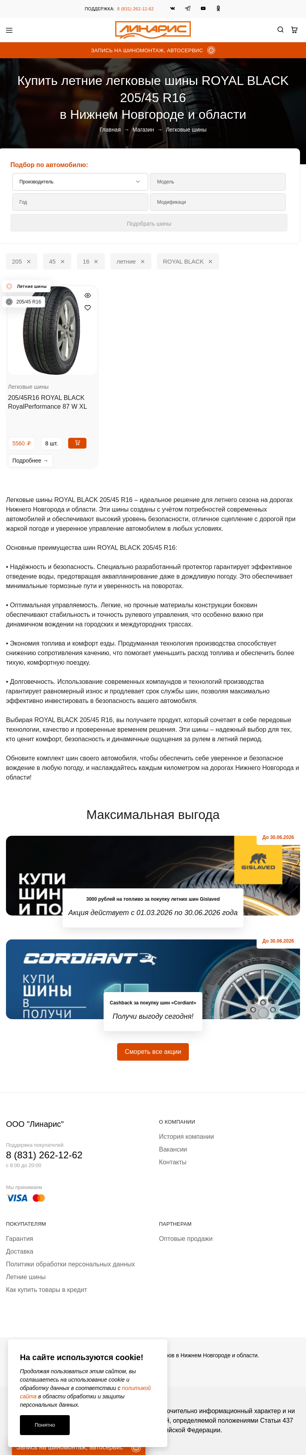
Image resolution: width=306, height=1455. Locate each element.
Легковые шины (28, 387)
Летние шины (25, 1277)
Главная (110, 129)
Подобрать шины (149, 224)
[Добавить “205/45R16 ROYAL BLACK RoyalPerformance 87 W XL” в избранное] (87, 308)
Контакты (172, 1162)
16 (91, 261)
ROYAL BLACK (188, 261)
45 (57, 261)
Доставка (19, 1251)
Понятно (45, 1425)
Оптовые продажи (185, 1238)
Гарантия (19, 1238)
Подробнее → (30, 460)
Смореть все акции (153, 1051)
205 (21, 261)
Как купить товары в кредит (46, 1289)
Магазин (143, 129)
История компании (186, 1136)
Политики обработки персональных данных (70, 1264)
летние (130, 261)
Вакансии (173, 1149)
